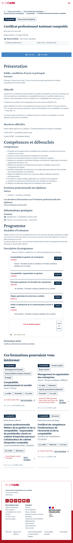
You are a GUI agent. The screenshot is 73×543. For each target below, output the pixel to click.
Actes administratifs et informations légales (35, 534)
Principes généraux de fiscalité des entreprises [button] (31, 282)
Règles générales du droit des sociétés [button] (27, 296)
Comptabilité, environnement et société (18, 384)
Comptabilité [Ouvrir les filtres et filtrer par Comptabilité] (10, 19)
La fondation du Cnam (13, 512)
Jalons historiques (11, 507)
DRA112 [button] (14, 299)
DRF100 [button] (14, 285)
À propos (28, 505)
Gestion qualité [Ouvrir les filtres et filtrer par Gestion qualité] (57, 366)
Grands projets (10, 519)
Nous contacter (30, 512)
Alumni (7, 514)
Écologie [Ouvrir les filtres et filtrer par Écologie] (8, 378)
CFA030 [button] (14, 276)
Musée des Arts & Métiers (34, 519)
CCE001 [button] (14, 310)
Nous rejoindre (30, 509)
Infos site (8, 532)
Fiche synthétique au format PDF (15, 205)
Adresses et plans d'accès (34, 514)
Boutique (28, 516)
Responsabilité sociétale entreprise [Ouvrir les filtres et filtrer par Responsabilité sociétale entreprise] (18, 374)
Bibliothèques (30, 521)
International (29, 523)
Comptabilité (31, 13)
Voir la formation (26, 400)
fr (4, 11)
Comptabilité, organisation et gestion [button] (27, 273)
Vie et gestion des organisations (34, 11)
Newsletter (64, 532)
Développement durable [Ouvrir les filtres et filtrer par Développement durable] (14, 370)
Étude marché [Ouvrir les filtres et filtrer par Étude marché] (44, 370)
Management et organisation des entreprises (53, 376)
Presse (27, 507)
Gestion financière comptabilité (14, 13)
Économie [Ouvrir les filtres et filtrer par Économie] (55, 416)
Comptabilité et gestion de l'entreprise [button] (27, 257)
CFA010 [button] (14, 260)
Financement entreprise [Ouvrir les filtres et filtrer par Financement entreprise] (26, 19)
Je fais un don (10, 516)
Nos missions (10, 509)
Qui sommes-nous (12, 505)
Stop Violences (30, 526)
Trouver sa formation (14, 11)
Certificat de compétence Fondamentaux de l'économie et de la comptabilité (51, 429)
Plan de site (29, 528)
